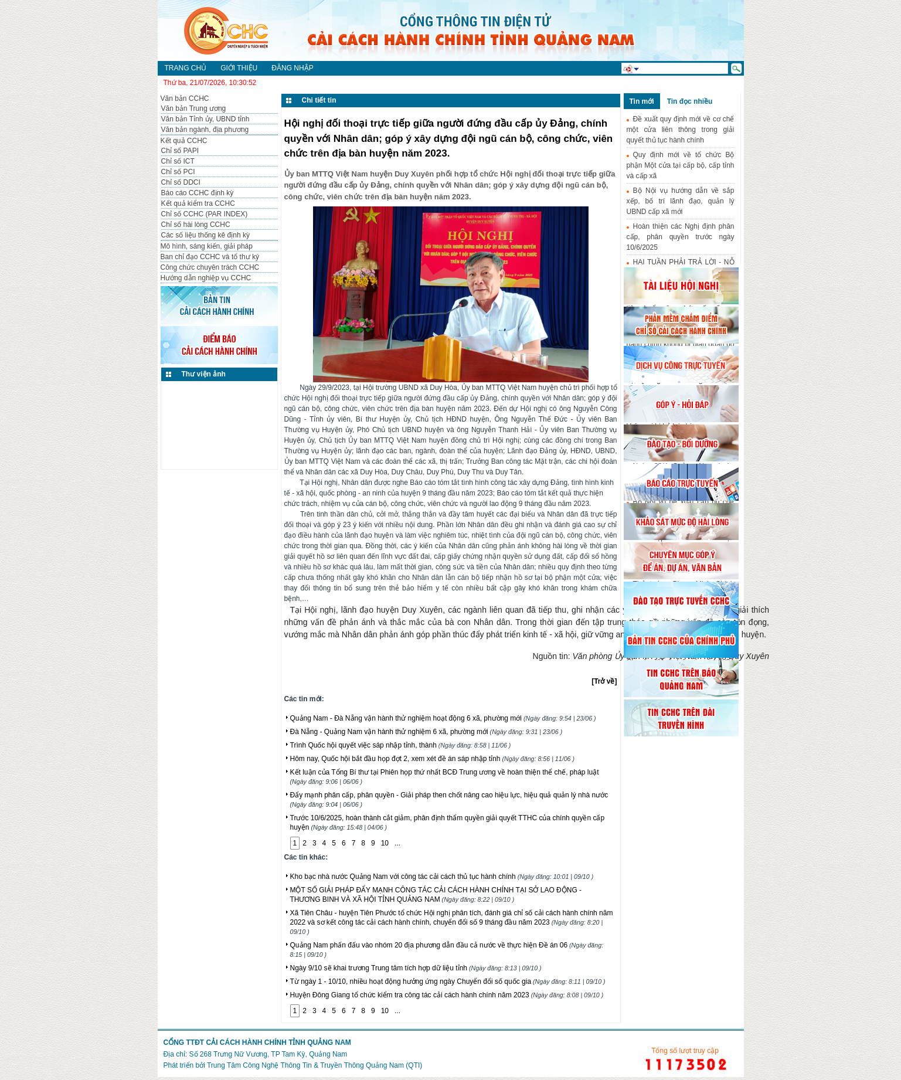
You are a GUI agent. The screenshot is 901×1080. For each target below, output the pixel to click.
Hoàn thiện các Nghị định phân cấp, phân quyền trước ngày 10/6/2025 (681, 237)
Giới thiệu (238, 68)
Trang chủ (186, 68)
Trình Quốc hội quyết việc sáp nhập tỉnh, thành (400, 745)
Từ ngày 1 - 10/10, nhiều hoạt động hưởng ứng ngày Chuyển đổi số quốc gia (448, 981)
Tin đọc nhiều (690, 101)
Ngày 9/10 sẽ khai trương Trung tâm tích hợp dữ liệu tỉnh (416, 968)
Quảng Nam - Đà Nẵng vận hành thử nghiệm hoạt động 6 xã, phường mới (443, 718)
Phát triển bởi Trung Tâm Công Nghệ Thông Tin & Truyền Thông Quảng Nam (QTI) (293, 1065)
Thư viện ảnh (204, 374)
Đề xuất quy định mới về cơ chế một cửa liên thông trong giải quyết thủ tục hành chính (681, 129)
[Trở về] (604, 681)
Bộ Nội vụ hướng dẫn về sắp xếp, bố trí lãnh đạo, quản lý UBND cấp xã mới (681, 201)
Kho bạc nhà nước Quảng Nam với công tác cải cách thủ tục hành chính (442, 876)
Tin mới (642, 101)
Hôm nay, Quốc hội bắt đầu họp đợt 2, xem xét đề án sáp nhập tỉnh (432, 759)
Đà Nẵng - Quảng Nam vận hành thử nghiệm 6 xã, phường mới (426, 732)
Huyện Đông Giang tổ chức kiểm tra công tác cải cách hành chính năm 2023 (447, 995)
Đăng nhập (292, 68)
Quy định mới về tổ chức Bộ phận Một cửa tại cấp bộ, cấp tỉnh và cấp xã (681, 165)
